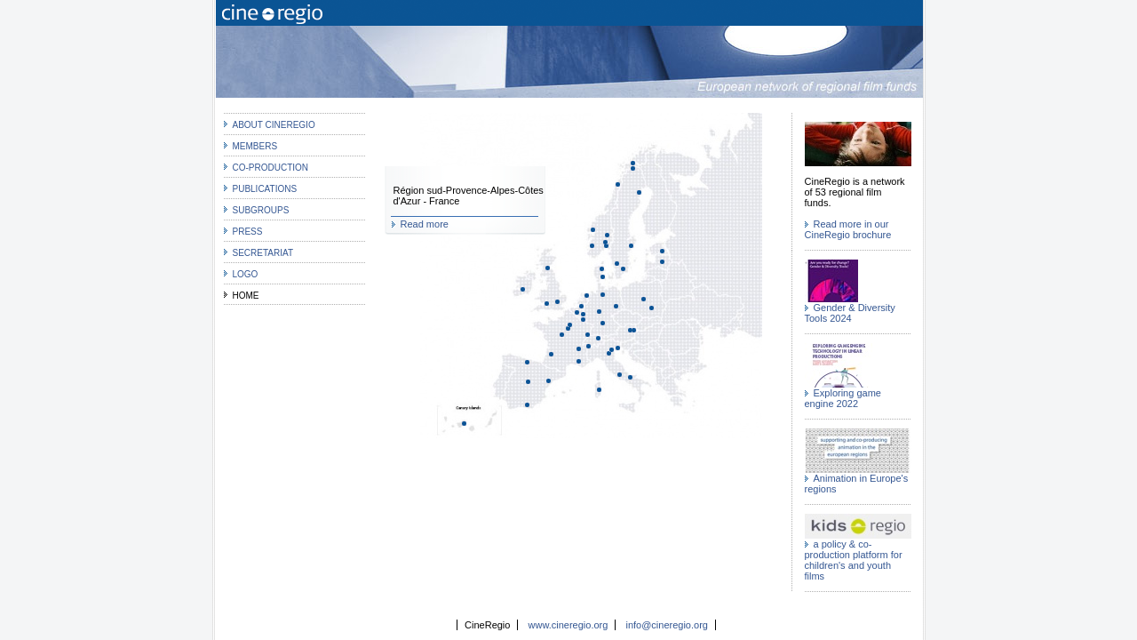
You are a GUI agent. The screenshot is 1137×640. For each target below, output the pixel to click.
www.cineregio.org (568, 625)
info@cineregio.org (666, 625)
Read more (425, 224)
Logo (245, 274)
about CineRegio (274, 125)
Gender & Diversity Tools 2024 (850, 313)
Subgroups (261, 210)
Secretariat (263, 253)
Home (246, 295)
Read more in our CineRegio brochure (848, 229)
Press (248, 231)
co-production (271, 167)
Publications (265, 189)
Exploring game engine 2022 (843, 398)
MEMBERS (255, 146)
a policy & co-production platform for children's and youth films (853, 560)
